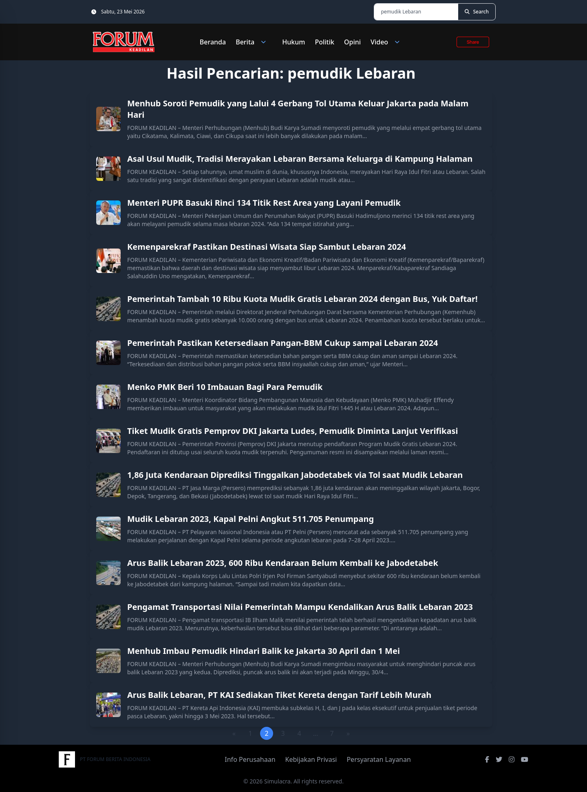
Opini (352, 41)
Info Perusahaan (250, 759)
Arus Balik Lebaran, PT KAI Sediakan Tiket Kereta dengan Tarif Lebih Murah (279, 694)
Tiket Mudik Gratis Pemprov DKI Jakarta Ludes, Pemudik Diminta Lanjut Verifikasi (292, 430)
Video (388, 41)
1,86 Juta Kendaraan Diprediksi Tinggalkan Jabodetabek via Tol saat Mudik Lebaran (295, 474)
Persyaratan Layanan (378, 759)
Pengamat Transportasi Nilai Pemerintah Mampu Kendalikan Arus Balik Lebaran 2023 (300, 606)
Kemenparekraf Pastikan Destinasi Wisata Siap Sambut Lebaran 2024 (266, 246)
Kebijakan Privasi (311, 759)
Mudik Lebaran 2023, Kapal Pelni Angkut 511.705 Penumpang (250, 518)
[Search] (476, 12)
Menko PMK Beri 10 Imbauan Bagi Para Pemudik (224, 386)
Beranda (213, 41)
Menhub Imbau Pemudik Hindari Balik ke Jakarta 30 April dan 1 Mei (263, 650)
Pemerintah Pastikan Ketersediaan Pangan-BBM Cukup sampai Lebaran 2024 (282, 342)
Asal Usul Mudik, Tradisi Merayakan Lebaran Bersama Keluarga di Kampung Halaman (299, 158)
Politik (324, 41)
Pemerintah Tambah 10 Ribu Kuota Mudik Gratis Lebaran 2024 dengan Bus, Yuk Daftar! (302, 298)
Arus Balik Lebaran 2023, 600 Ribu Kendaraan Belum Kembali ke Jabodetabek (282, 562)
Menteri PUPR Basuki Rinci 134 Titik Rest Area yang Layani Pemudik (264, 202)
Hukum (293, 41)
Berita (254, 41)
